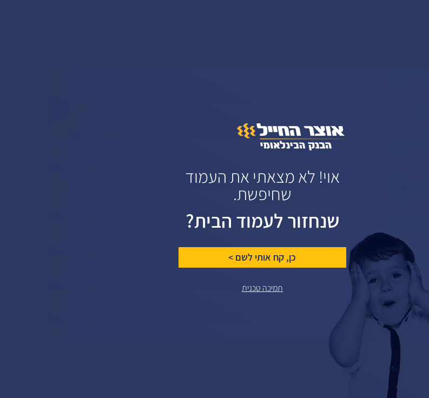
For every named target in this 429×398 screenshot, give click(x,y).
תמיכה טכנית (212, 288)
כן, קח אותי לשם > (212, 257)
